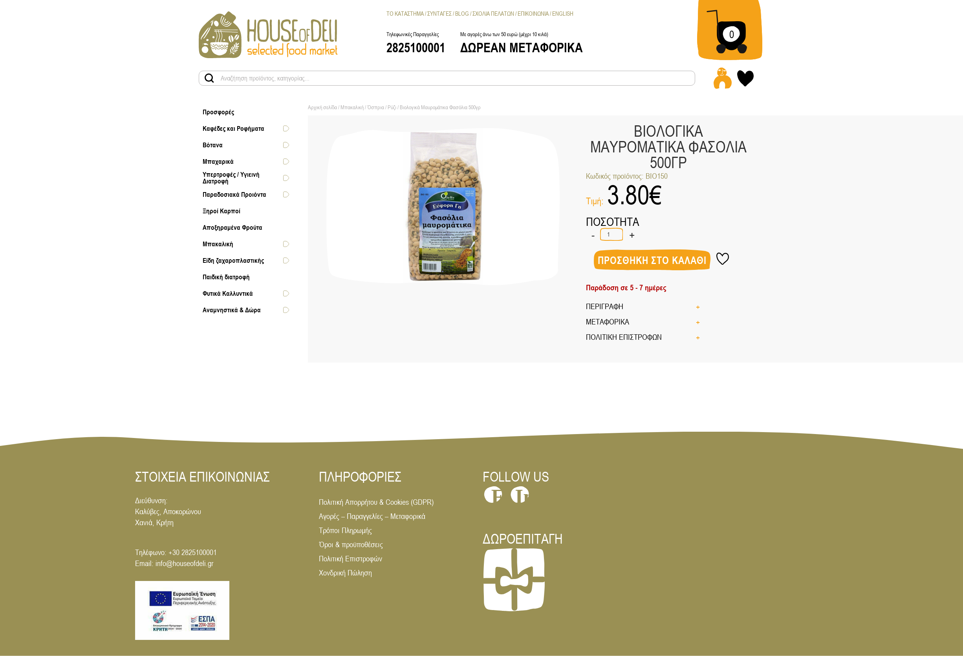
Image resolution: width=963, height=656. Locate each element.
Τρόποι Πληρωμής (345, 530)
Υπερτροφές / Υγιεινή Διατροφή (231, 177)
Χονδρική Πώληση (345, 572)
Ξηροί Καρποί (221, 211)
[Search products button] (209, 78)
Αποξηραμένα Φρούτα (232, 227)
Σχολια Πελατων (493, 13)
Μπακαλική (218, 244)
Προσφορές (218, 112)
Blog (462, 13)
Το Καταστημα (405, 13)
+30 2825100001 (192, 552)
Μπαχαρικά (218, 161)
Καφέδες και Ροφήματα (233, 128)
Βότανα (213, 145)
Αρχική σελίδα (322, 107)
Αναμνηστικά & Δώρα (232, 310)
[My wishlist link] (745, 78)
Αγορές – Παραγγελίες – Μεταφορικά (372, 515)
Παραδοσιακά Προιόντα (234, 194)
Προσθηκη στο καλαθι (652, 260)
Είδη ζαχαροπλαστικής (233, 260)
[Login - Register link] (723, 78)
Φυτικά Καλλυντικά (228, 293)
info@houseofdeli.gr (184, 563)
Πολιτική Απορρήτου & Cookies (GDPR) (376, 501)
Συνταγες (439, 13)
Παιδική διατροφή (226, 277)
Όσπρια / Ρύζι (381, 107)
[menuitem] (562, 13)
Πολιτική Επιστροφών (350, 558)
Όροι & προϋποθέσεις (351, 544)
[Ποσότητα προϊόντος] (611, 234)
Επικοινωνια (533, 13)
